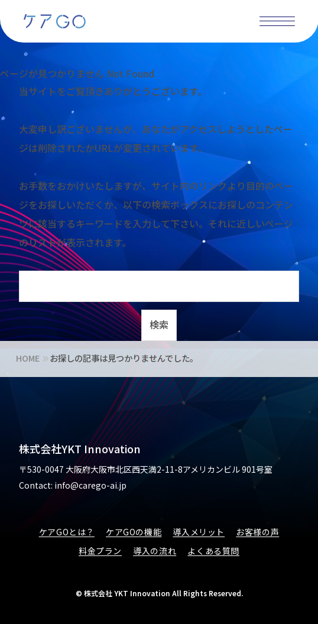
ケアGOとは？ (67, 532)
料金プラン (100, 551)
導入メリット (199, 532)
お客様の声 (257, 532)
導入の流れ (154, 551)
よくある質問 (213, 551)
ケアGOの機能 (133, 532)
